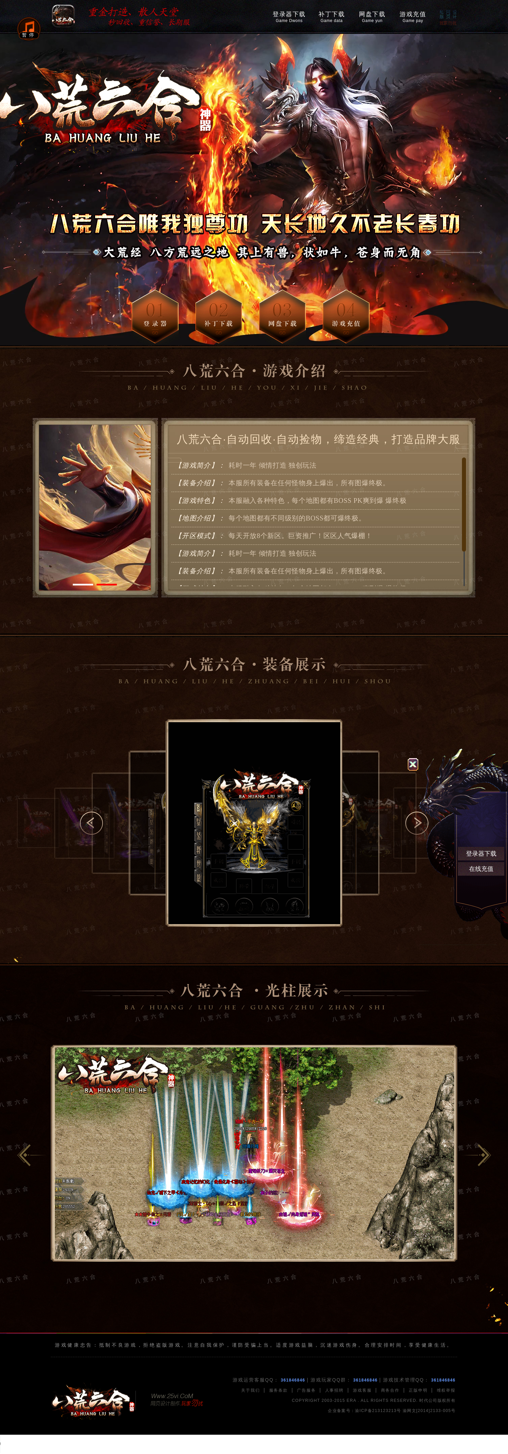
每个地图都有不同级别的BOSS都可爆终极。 (269, 518)
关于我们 (250, 1390)
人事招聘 (334, 1390)
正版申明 (418, 1390)
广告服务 (306, 1390)
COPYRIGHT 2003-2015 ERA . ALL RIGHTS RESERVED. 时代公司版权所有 (374, 1400)
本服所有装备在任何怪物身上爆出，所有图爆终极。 (281, 483)
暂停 (29, 35)
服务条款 (278, 1390)
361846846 (293, 1380)
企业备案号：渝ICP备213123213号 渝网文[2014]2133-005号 (392, 1410)
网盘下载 (372, 17)
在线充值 (481, 868)
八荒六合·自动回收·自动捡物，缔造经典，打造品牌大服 (319, 439)
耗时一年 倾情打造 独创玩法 (245, 466)
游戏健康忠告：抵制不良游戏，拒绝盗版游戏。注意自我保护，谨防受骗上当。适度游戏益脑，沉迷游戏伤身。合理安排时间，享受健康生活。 (254, 1345)
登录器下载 (289, 17)
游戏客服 (362, 1390)
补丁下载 (331, 17)
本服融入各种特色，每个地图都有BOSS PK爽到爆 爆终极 (289, 501)
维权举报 (446, 1390)
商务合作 (390, 1390)
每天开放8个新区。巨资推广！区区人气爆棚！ (272, 536)
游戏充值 (413, 17)
